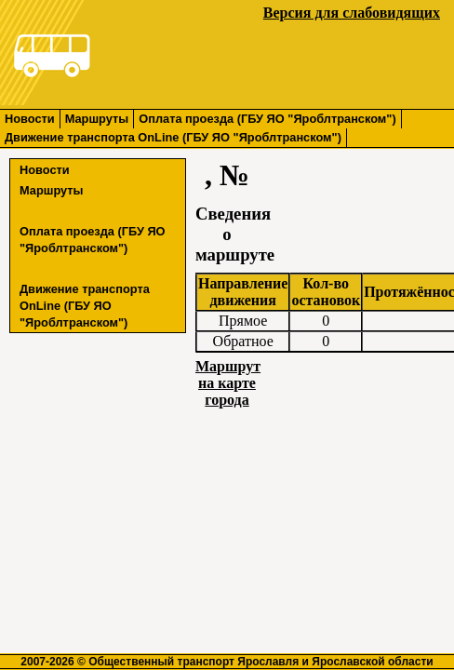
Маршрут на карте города (227, 383)
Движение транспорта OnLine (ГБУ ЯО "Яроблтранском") (173, 137)
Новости (30, 119)
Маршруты (97, 119)
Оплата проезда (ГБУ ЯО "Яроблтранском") (267, 119)
